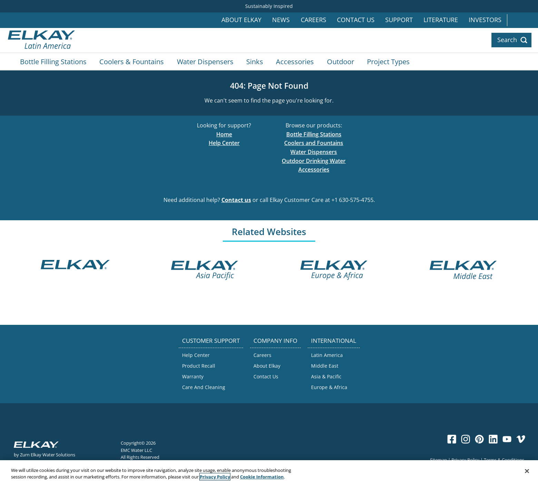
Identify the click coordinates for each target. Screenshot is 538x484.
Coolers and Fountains (313, 143)
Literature (441, 20)
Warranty (192, 376)
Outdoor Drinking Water (314, 161)
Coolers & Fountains (131, 61)
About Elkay (241, 20)
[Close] (527, 471)
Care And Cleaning (203, 387)
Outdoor (340, 61)
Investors (485, 20)
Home (224, 134)
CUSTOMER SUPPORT (211, 341)
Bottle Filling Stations (53, 61)
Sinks (254, 61)
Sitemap (438, 459)
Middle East (324, 365)
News (281, 20)
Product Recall (198, 365)
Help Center (224, 143)
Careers (313, 20)
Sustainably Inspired (269, 6)
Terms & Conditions (504, 459)
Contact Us (356, 20)
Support (399, 20)
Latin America (327, 355)
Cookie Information (262, 477)
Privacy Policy (465, 459)
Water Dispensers (205, 61)
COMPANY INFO (275, 341)
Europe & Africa (329, 387)
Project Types (388, 61)
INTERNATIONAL (333, 341)
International (522, 20)
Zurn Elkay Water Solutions (47, 454)
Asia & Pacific (326, 376)
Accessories (295, 61)
